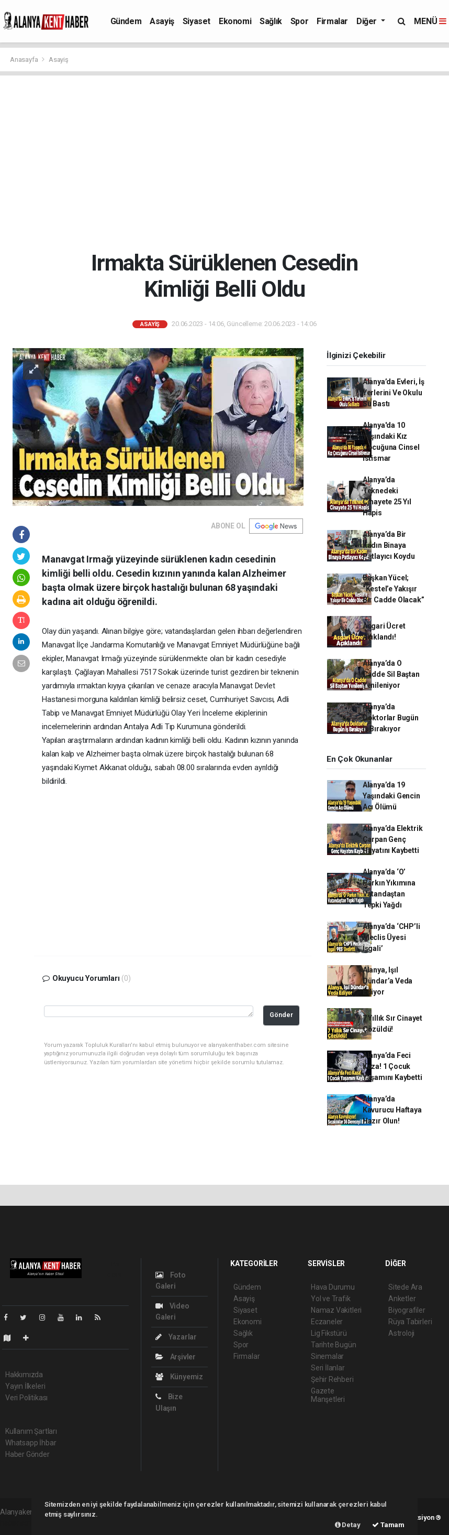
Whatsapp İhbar (30, 1443)
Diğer (367, 21)
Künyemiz (179, 1376)
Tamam (388, 1525)
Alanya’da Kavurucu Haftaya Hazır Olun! (392, 1110)
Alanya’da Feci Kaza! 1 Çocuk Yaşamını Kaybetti (392, 1066)
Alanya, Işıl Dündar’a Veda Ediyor (388, 981)
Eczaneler (327, 1321)
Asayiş (162, 21)
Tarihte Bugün (333, 1345)
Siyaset (196, 21)
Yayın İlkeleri (25, 1386)
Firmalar (332, 21)
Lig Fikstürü (329, 1333)
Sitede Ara (405, 1287)
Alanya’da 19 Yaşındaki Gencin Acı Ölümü (391, 796)
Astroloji (401, 1333)
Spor (299, 21)
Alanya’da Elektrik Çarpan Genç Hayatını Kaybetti (393, 839)
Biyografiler (406, 1310)
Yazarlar (176, 1337)
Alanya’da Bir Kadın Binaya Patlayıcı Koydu (389, 545)
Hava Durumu (333, 1287)
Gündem (126, 21)
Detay (348, 1525)
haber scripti (20, 1523)
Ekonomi (235, 21)
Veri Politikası (26, 1397)
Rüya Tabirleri (410, 1321)
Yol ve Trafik (331, 1298)
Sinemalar (327, 1356)
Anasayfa (24, 59)
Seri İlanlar (328, 1368)
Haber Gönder (27, 1454)
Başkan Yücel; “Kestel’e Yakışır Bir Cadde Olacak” (393, 589)
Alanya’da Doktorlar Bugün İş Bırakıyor (391, 717)
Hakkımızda (24, 1374)
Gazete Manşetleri (328, 1395)
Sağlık (271, 21)
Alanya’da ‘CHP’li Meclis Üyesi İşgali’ (391, 937)
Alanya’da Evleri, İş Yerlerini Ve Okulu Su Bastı (393, 392)
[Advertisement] (224, 162)
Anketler (402, 1298)
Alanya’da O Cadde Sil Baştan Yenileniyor (391, 674)
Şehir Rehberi (332, 1379)
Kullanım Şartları (31, 1431)
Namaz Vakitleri (336, 1310)
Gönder (281, 1015)
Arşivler (175, 1357)
